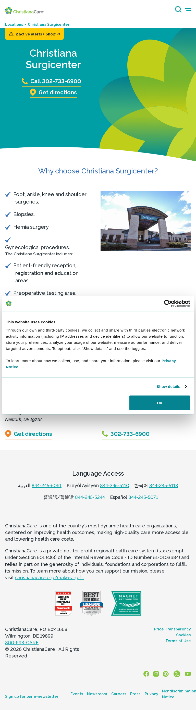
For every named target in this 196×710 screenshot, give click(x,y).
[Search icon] (177, 11)
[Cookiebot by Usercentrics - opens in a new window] (167, 303)
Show (53, 34)
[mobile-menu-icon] (188, 9)
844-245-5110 (114, 485)
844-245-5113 (163, 485)
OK (160, 402)
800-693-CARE (22, 642)
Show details (168, 386)
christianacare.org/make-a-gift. (49, 577)
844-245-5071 (143, 497)
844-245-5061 (47, 485)
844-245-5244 (90, 497)
